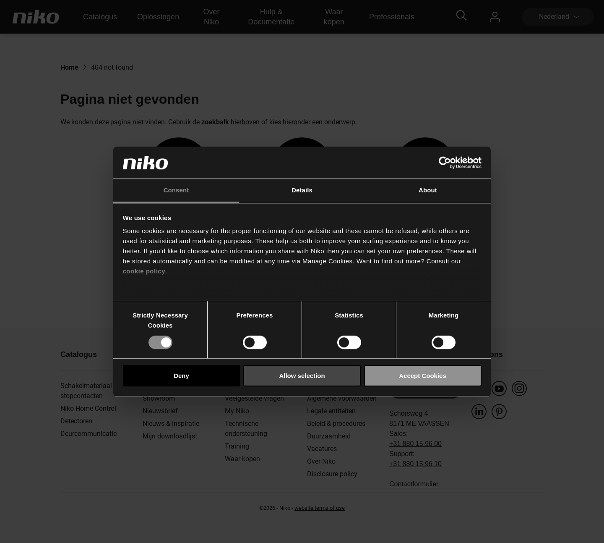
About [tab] (428, 190)
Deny (181, 375)
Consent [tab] (176, 190)
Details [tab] (302, 190)
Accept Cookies (422, 375)
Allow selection (302, 375)
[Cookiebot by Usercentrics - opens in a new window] (445, 162)
